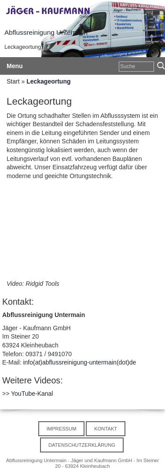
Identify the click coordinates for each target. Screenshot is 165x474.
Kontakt (105, 428)
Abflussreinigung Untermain (46, 32)
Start (13, 81)
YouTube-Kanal (32, 393)
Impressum (62, 428)
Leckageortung (48, 81)
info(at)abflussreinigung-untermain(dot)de (79, 362)
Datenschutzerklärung (81, 445)
